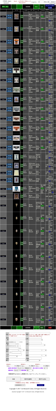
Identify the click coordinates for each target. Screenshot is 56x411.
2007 (47, 216)
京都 (47, 196)
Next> (36, 6)
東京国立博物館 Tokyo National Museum (51, 16)
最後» (42, 327)
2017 (47, 268)
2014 (47, 205)
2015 (47, 294)
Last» (42, 6)
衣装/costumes (32, 15)
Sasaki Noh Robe (42, 191)
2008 (47, 306)
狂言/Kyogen (32, 156)
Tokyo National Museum (51, 155)
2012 (47, 230)
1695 (47, 27)
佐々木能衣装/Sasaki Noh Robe (51, 189)
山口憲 (50, 196)
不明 (42, 15)
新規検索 (28, 6)
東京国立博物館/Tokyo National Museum (51, 25)
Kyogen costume (31, 167)
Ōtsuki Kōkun (42, 207)
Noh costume (31, 18)
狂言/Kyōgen (32, 163)
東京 (47, 244)
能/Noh (30, 14)
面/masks (31, 206)
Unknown (43, 18)
